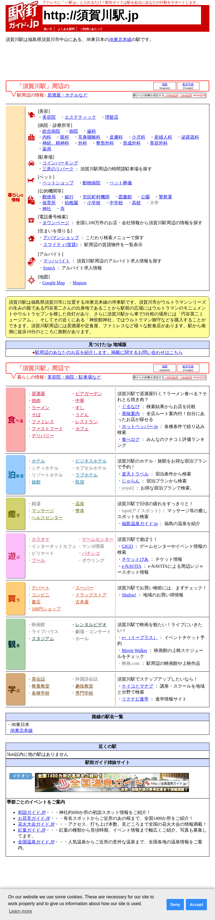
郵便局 (49, 196)
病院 (73, 131)
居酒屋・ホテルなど (67, 95)
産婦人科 (163, 137)
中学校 (116, 202)
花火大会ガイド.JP (36, 824)
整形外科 (105, 143)
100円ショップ (46, 609)
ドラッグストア (91, 594)
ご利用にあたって (91, 29)
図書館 (125, 196)
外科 (82, 143)
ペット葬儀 (120, 182)
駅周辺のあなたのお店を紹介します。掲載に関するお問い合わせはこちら (109, 352)
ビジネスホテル (91, 461)
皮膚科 (116, 137)
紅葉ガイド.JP (32, 830)
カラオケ (41, 539)
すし (79, 407)
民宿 (79, 482)
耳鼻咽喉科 (89, 137)
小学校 (94, 202)
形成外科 (132, 143)
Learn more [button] (20, 911)
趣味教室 (84, 686)
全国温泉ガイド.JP (36, 841)
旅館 (36, 482)
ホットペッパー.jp (140, 426)
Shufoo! (129, 594)
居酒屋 (38, 393)
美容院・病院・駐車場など (74, 377)
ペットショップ (58, 182)
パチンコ (91, 553)
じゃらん (131, 481)
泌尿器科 (190, 137)
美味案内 (131, 413)
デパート (41, 587)
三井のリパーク (58, 168)
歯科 (91, 131)
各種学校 (41, 693)
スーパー (84, 587)
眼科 (64, 137)
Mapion (80, 282)
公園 (145, 196)
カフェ (82, 428)
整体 (79, 510)
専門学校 (84, 693)
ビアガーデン (88, 393)
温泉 (79, 503)
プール (38, 560)
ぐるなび (131, 406)
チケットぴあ (135, 559)
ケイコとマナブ (137, 686)
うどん (82, 414)
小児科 (138, 137)
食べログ (131, 439)
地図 (164, 84)
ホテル (38, 461)
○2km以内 (186, 95)
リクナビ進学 (135, 699)
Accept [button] (196, 904)
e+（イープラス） (140, 637)
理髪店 (111, 117)
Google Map (53, 282)
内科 (46, 137)
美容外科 (159, 143)
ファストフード (47, 428)
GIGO (127, 546)
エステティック (80, 117)
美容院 (49, 117)
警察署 (165, 196)
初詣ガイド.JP (32, 812)
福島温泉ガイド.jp (140, 523)
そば (36, 414)
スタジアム (43, 638)
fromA (49, 268)
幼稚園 (71, 202)
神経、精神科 (55, 143)
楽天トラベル (135, 474)
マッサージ (43, 510)
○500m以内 (172, 95)
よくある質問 (66, 29)
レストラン (86, 421)
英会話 (38, 679)
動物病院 (92, 182)
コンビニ (41, 594)
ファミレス (43, 421)
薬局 (46, 149)
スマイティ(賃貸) (60, 244)
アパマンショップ (61, 237)
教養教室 (41, 686)
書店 (36, 601)
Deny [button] (175, 904)
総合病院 (51, 131)
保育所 (49, 202)
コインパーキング (60, 163)
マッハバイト (56, 260)
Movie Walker (134, 650)
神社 (46, 208)
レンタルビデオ (91, 624)
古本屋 (82, 601)
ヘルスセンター (47, 517)
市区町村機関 (96, 196)
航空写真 (188, 84)
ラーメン (41, 407)
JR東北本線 (120, 39)
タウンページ (55, 222)
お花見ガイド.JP (34, 818)
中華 (79, 400)
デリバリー (43, 435)
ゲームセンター (97, 539)
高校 (136, 202)
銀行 (69, 196)
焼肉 (36, 400)
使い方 (48, 29)
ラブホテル (86, 475)
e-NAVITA (131, 566)
